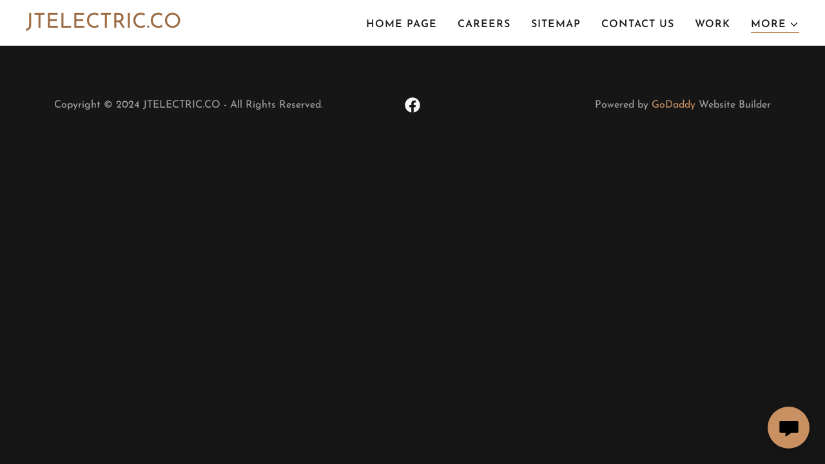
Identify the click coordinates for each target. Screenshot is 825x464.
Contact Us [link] (637, 24)
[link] (103, 25)
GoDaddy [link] (673, 105)
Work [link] (712, 24)
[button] (775, 25)
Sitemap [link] (556, 24)
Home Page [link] (401, 24)
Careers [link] (484, 24)
